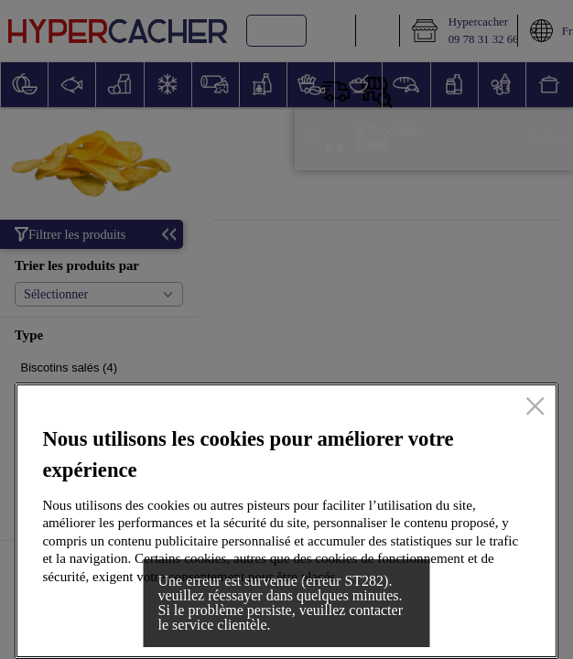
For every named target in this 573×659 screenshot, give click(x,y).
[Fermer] (535, 407)
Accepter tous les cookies (440, 616)
